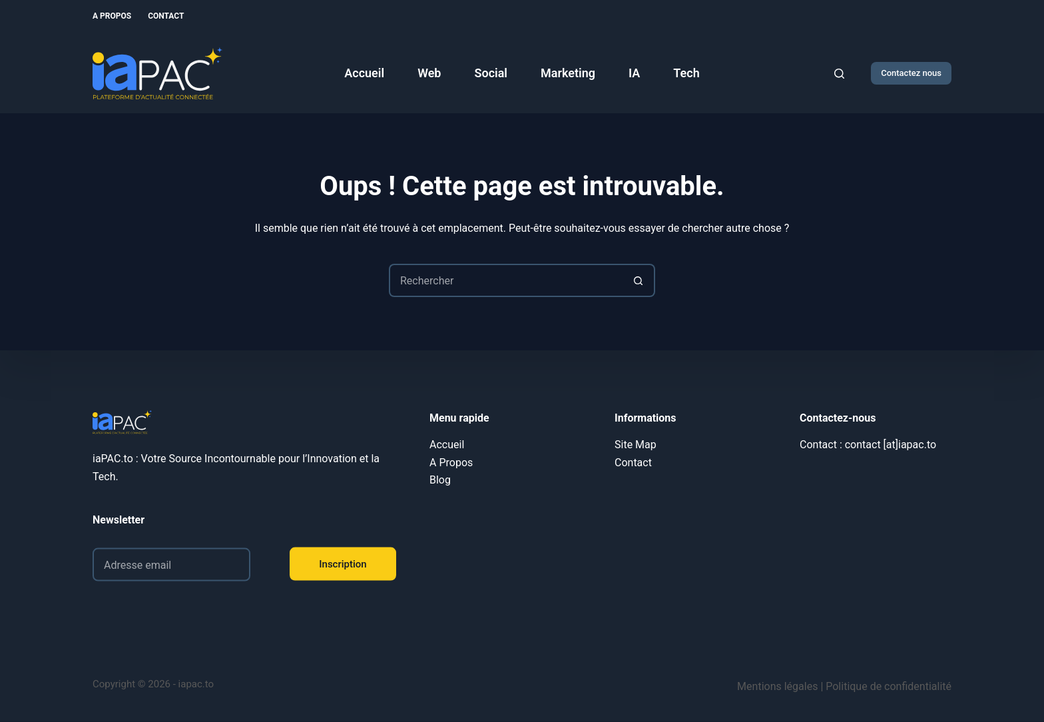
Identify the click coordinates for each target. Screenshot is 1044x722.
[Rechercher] (839, 74)
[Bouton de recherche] (638, 280)
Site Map (635, 444)
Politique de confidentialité (888, 686)
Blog (440, 480)
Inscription (342, 563)
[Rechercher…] (505, 280)
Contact (166, 16)
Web (429, 73)
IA (634, 73)
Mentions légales (777, 686)
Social (490, 73)
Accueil (364, 73)
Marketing (568, 73)
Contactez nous (911, 73)
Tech (686, 73)
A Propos (112, 16)
